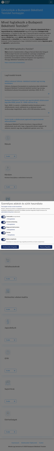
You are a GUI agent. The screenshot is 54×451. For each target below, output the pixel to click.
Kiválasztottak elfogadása (10, 247)
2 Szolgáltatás (10, 219)
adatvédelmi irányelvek (7, 212)
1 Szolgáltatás (10, 235)
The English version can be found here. (11, 206)
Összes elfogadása (45, 247)
